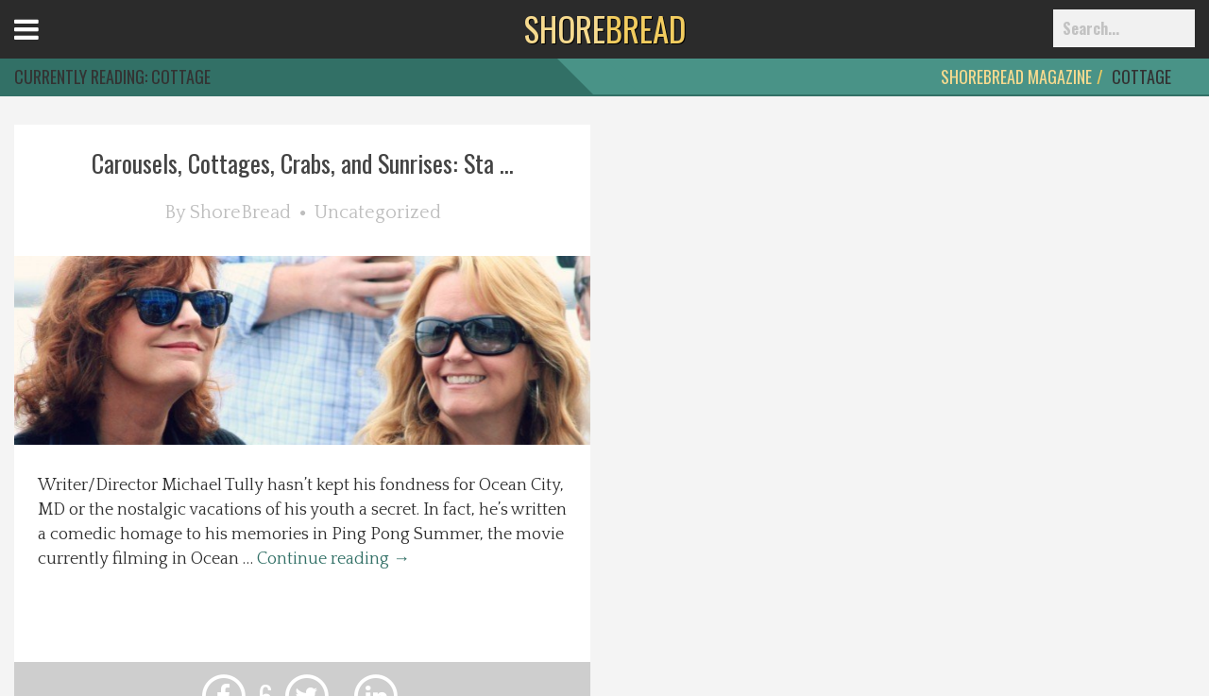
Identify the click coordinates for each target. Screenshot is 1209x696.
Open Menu (49, 46)
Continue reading (333, 559)
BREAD (605, 28)
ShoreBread (240, 212)
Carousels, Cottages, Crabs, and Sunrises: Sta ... (303, 162)
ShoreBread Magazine (1016, 76)
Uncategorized (378, 212)
